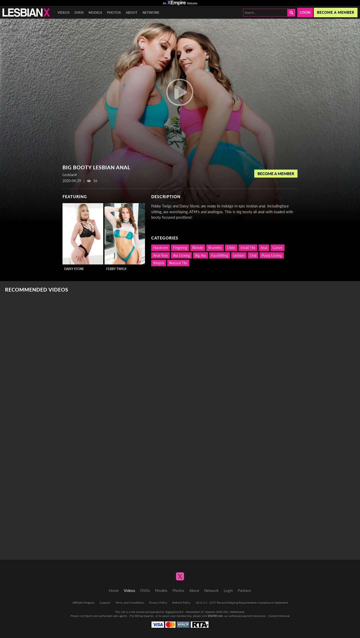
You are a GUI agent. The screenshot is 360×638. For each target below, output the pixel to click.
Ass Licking (181, 255)
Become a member (335, 12)
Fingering (180, 247)
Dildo (231, 247)
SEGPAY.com (215, 615)
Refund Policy (181, 602)
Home (114, 590)
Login (305, 12)
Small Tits (247, 247)
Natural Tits (178, 263)
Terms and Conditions (129, 602)
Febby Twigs (116, 269)
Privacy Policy (158, 602)
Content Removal (279, 615)
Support (105, 602)
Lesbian (238, 255)
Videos (64, 13)
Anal (263, 247)
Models (95, 13)
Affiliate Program (83, 602)
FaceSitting (219, 255)
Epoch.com (91, 615)
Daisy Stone (74, 269)
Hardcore (160, 247)
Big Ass (200, 255)
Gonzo (277, 247)
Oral (253, 255)
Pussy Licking (272, 255)
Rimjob (158, 263)
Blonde (197, 247)
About (132, 13)
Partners (244, 590)
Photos (114, 13)
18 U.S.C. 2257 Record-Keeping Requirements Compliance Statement (242, 602)
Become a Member (276, 173)
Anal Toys (160, 255)
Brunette (215, 247)
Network (150, 13)
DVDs (79, 13)
